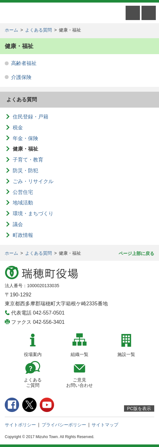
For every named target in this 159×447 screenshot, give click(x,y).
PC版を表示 (139, 408)
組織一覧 (79, 354)
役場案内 (33, 354)
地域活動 (23, 202)
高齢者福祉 (24, 63)
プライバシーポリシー (64, 424)
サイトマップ (105, 424)
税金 (18, 127)
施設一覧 (126, 354)
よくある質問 (38, 29)
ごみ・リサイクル (33, 181)
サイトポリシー (20, 424)
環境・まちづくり (33, 213)
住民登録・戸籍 (30, 116)
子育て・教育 (28, 159)
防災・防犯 (25, 170)
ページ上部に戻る (136, 253)
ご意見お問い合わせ (79, 382)
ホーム (11, 29)
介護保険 (21, 77)
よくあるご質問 (33, 382)
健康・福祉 (25, 149)
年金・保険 (25, 138)
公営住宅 (23, 192)
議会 (18, 224)
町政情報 (23, 235)
